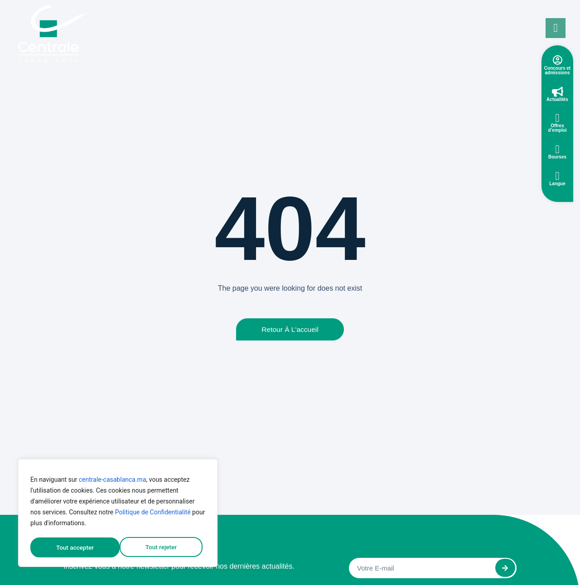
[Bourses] (557, 149)
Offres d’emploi (557, 128)
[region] (118, 514)
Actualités (557, 99)
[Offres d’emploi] (557, 118)
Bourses (557, 156)
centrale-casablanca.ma (112, 481)
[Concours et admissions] (557, 60)
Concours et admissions (557, 70)
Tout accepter (160, 547)
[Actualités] (557, 91)
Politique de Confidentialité (153, 514)
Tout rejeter (71, 547)
